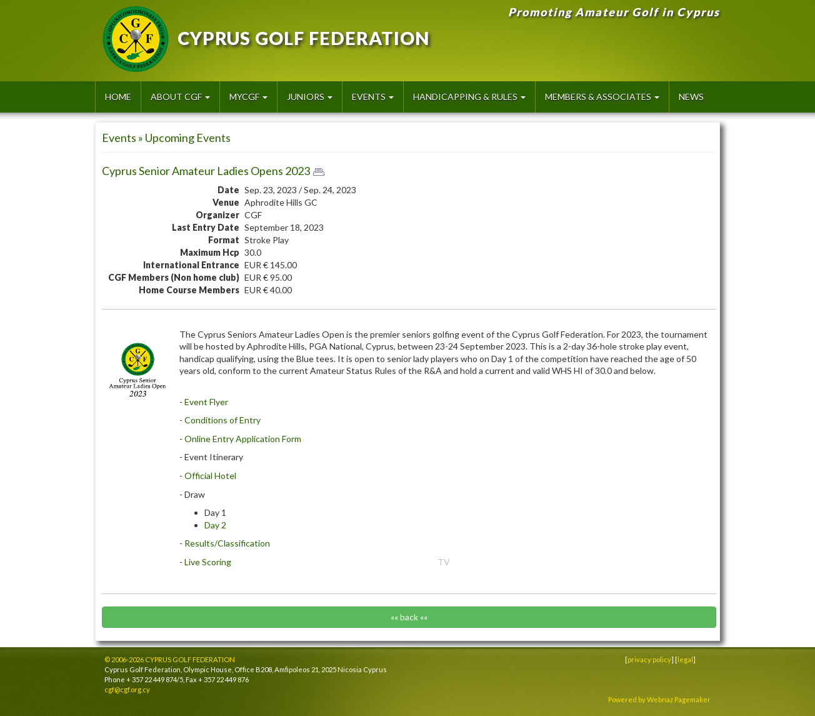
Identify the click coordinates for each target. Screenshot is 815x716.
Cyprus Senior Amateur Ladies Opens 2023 (206, 171)
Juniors (309, 96)
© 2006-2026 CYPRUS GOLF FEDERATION (169, 659)
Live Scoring (207, 562)
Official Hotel (210, 475)
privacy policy (649, 659)
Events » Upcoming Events (166, 137)
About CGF (180, 96)
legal (685, 659)
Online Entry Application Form (242, 438)
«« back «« (409, 617)
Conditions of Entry (222, 420)
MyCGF (248, 96)
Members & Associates (602, 96)
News (691, 96)
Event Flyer (206, 401)
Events (373, 96)
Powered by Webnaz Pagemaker (659, 699)
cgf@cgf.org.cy (127, 689)
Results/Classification (227, 543)
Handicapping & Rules (469, 96)
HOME (118, 96)
